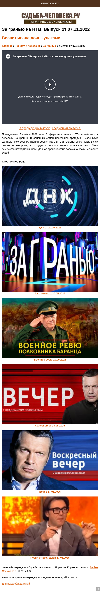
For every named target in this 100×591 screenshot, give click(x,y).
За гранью (49, 45)
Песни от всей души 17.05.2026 (50, 557)
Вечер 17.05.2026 (50, 491)
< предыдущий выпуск (34, 128)
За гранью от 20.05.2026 (50, 293)
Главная (7, 45)
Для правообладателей (16, 583)
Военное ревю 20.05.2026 (50, 359)
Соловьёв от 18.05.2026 (50, 425)
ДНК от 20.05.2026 (50, 227)
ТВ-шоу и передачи (27, 45)
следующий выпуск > (66, 128)
